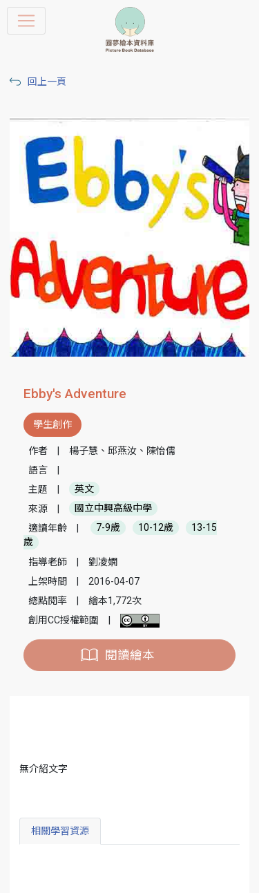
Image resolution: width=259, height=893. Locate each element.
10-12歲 (155, 528)
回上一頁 (47, 81)
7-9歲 (108, 528)
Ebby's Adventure (74, 394)
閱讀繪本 (130, 655)
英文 (84, 489)
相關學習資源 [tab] (60, 830)
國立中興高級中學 (113, 508)
